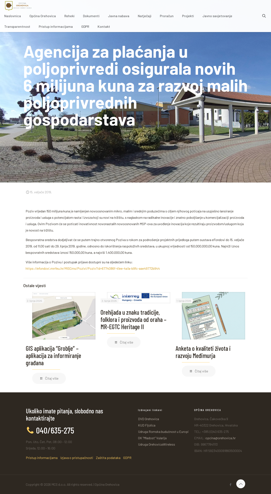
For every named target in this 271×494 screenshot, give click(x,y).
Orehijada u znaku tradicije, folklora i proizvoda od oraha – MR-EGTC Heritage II (133, 319)
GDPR (127, 458)
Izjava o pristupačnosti (76, 458)
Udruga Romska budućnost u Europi (163, 431)
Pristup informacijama (42, 458)
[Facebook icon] (230, 484)
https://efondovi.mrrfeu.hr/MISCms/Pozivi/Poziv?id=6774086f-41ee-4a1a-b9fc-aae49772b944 (93, 268)
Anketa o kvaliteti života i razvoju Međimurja (203, 351)
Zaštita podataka (108, 458)
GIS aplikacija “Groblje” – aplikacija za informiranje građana (53, 355)
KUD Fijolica (146, 425)
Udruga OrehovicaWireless (156, 444)
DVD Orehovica (148, 419)
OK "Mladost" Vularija (152, 438)
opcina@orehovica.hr (220, 438)
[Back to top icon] (240, 483)
